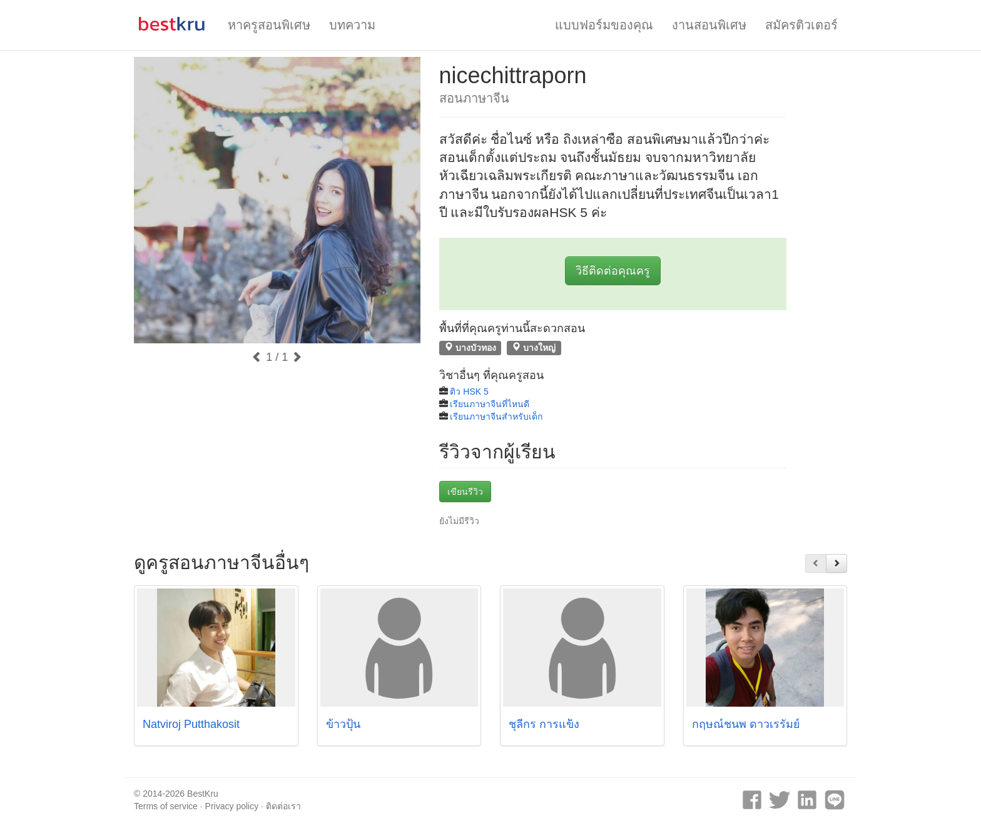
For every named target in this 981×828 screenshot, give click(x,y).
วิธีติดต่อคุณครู (613, 271)
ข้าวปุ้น (343, 724)
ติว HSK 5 (469, 391)
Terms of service (166, 806)
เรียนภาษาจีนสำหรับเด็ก (496, 416)
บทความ (352, 25)
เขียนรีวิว (465, 492)
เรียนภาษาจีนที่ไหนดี (489, 404)
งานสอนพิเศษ (709, 25)
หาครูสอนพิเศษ (269, 25)
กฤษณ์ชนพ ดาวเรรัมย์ (746, 724)
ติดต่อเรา (283, 806)
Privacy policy (232, 806)
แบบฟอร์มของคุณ (604, 25)
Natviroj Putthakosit (191, 724)
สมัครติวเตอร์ (801, 25)
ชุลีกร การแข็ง (544, 724)
